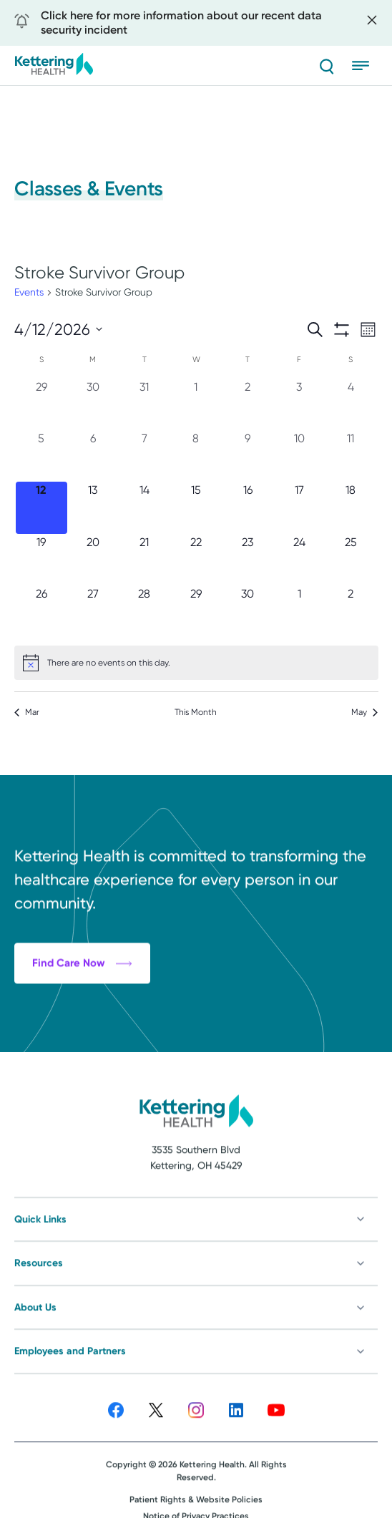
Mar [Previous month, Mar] (26, 712)
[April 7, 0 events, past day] (144, 456)
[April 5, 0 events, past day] (41, 456)
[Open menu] (365, 66)
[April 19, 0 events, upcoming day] (41, 559)
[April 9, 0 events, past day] (247, 456)
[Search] (326, 65)
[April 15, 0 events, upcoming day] (196, 507)
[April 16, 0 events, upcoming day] (247, 507)
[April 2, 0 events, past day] (247, 404)
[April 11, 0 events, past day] (350, 456)
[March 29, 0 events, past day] (41, 404)
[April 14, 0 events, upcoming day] (144, 507)
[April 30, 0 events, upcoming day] (247, 611)
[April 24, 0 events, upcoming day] (299, 559)
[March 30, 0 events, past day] (93, 404)
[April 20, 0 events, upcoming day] (93, 559)
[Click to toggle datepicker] (58, 329)
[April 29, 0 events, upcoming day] (196, 611)
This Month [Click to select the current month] (196, 712)
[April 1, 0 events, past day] (196, 404)
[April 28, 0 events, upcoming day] (144, 611)
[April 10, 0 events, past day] (299, 456)
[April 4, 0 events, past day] (350, 404)
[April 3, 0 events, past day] (299, 404)
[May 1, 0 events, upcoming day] (299, 611)
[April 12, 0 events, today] (41, 507)
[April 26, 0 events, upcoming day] (41, 611)
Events (29, 292)
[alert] (196, 663)
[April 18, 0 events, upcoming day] (350, 507)
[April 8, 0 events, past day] (196, 456)
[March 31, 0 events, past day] (144, 404)
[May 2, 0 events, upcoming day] (350, 611)
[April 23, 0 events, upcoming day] (247, 559)
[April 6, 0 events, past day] (93, 456)
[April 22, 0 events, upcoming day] (196, 559)
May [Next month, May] (364, 712)
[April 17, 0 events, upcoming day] (299, 507)
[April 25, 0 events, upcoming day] (350, 559)
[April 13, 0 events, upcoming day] (93, 507)
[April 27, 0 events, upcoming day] (93, 611)
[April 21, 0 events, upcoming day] (144, 559)
